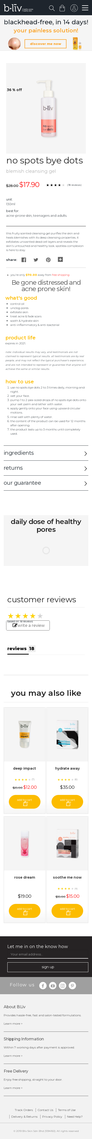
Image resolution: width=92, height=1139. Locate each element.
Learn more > (13, 1023)
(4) (76, 888)
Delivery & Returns (24, 1116)
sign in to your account (74, 9)
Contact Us (45, 1110)
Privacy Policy (52, 1116)
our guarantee (22, 483)
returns (13, 468)
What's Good (21, 298)
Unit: (9, 199)
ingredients (19, 453)
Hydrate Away (67, 768)
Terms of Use (67, 1110)
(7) (33, 779)
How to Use (19, 382)
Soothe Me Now (67, 877)
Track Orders (24, 1110)
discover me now (45, 44)
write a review (29, 625)
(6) (76, 779)
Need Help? (75, 1116)
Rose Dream (24, 877)
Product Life (20, 338)
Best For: (12, 211)
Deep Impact (24, 768)
